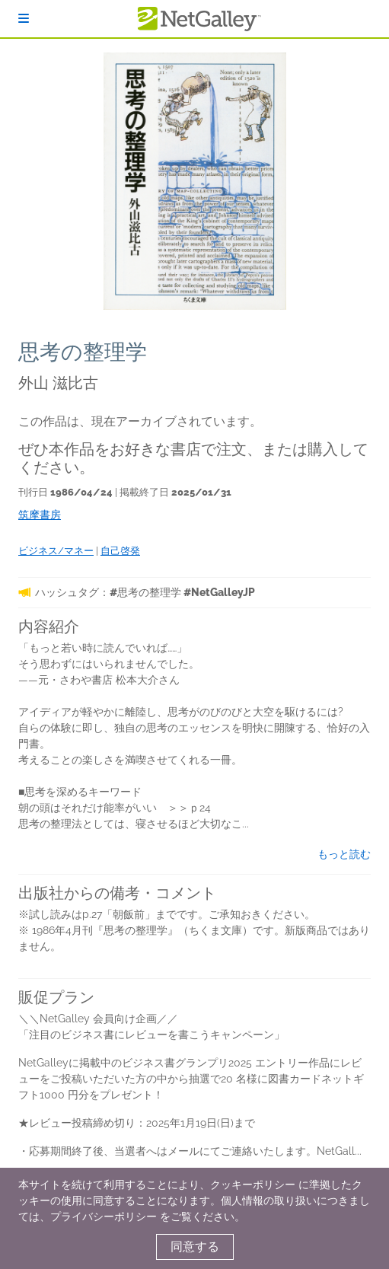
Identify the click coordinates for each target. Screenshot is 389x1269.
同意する (195, 1246)
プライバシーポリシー (103, 1216)
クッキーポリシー (252, 1184)
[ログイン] (23, 18)
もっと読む (344, 854)
